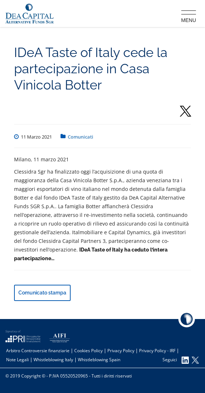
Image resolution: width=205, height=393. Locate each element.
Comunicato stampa (42, 293)
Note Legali (17, 360)
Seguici (175, 360)
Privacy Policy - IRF (157, 351)
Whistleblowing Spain (99, 360)
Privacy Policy (120, 351)
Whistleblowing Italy (53, 360)
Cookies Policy (88, 351)
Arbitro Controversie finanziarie (38, 351)
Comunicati (80, 137)
